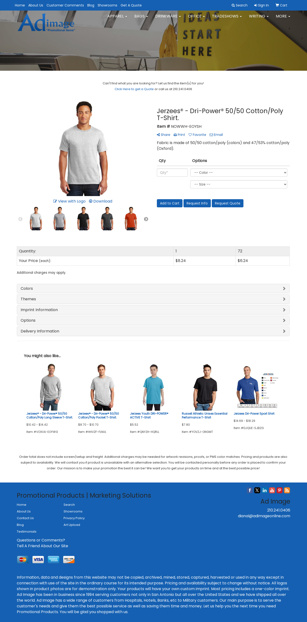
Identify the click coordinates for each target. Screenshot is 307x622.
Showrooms (107, 5)
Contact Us (25, 518)
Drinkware (168, 19)
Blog (90, 5)
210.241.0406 (278, 510)
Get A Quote (131, 5)
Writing (259, 19)
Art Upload (72, 525)
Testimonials (26, 531)
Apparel (117, 19)
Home (20, 5)
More (283, 19)
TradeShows (227, 19)
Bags (141, 19)
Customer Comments (65, 5)
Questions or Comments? (41, 540)
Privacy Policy (74, 518)
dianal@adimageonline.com (264, 516)
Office (196, 19)
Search (69, 504)
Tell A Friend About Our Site (42, 546)
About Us (35, 5)
